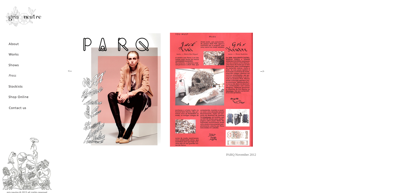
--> (262, 71)
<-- (70, 71)
